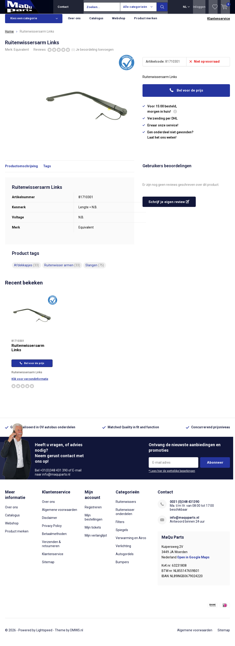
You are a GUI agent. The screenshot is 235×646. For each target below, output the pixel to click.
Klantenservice (218, 22)
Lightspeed (44, 633)
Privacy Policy (52, 529)
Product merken (145, 21)
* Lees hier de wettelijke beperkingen (172, 474)
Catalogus (96, 21)
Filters (120, 525)
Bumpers (122, 565)
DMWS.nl (76, 633)
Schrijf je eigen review (168, 205)
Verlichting (123, 549)
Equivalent (21, 53)
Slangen (94, 268)
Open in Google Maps (193, 560)
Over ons (74, 21)
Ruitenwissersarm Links (27, 351)
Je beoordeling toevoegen (95, 53)
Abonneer (215, 466)
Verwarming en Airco (131, 541)
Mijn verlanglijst (96, 538)
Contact (63, 6)
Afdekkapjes (26, 268)
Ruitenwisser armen (62, 268)
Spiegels (122, 533)
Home (9, 35)
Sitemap (48, 565)
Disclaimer (49, 521)
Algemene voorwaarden (59, 513)
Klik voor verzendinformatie (29, 382)
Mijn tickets (93, 530)
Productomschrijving (21, 169)
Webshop (118, 21)
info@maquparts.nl (184, 521)
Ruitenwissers (126, 505)
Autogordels (125, 557)
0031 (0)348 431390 (184, 505)
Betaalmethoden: (54, 537)
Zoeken (162, 6)
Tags (47, 169)
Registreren (93, 510)
